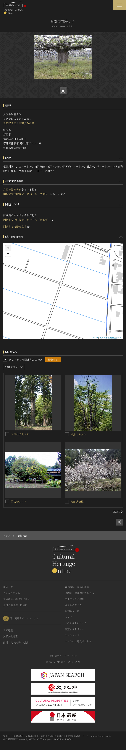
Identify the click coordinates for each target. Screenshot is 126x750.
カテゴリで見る (11, 593)
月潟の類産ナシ (12, 189)
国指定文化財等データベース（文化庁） (26, 194)
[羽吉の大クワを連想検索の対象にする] (7, 501)
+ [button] (8, 248)
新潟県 (30, 123)
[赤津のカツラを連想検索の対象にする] (67, 434)
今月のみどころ (73, 605)
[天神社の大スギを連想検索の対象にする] (7, 434)
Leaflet (95, 337)
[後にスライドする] (118, 511)
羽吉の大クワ (19, 501)
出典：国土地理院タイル (110, 337)
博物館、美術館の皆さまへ (79, 593)
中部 (21, 123)
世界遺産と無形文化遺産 (16, 599)
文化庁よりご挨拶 (74, 599)
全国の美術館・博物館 (15, 605)
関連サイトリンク (74, 629)
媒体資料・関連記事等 (77, 587)
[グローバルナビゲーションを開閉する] (119, 5)
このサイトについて (76, 623)
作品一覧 (8, 587)
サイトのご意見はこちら (78, 641)
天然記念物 (9, 123)
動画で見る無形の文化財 (16, 642)
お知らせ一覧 (72, 611)
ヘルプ (68, 617)
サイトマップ (72, 635)
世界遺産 (8, 630)
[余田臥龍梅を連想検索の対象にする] (67, 501)
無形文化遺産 (10, 636)
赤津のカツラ (78, 434)
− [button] (8, 254)
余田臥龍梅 (77, 501)
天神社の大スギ (20, 434)
